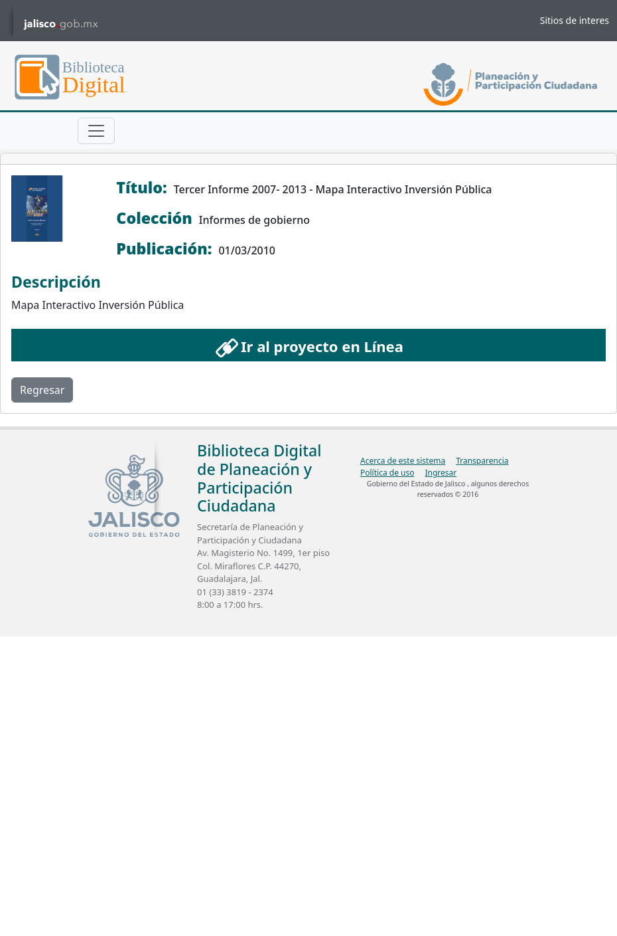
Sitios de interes (574, 20)
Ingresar (440, 472)
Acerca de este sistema (402, 460)
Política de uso (387, 472)
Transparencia (482, 460)
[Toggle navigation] (96, 131)
